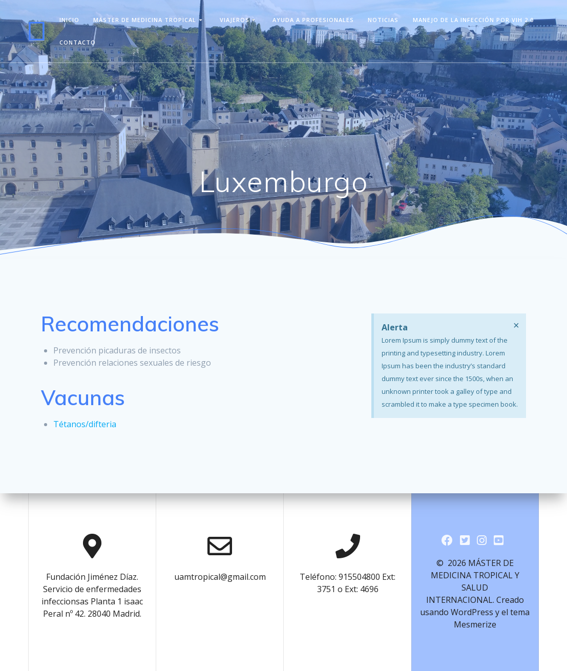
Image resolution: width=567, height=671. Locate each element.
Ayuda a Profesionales (313, 20)
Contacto (77, 42)
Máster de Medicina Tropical (144, 20)
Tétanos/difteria (84, 424)
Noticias (383, 20)
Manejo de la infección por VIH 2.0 (473, 20)
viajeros (234, 20)
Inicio (69, 20)
